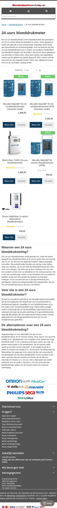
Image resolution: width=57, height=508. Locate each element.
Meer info (9, 125)
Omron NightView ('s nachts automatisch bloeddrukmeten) (15, 219)
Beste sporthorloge (9, 441)
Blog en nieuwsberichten (12, 427)
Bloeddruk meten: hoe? (11, 421)
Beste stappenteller (9, 447)
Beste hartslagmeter (10, 438)
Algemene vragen (9, 416)
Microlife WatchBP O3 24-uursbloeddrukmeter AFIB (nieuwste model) (42, 106)
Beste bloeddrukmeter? (11, 419)
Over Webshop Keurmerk (12, 424)
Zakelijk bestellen (9, 457)
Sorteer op (18, 70)
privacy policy (41, 498)
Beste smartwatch (9, 435)
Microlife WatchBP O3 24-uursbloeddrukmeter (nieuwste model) (15, 106)
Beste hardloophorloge (11, 444)
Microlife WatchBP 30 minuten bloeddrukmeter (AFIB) (42, 162)
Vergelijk (21, 125)
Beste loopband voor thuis (12, 433)
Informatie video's (9, 430)
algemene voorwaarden (16, 496)
